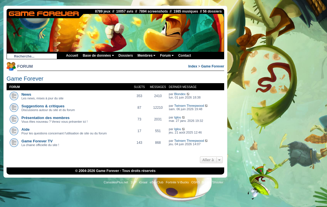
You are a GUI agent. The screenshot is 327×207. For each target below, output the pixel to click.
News (26, 94)
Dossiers (126, 56)
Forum (167, 56)
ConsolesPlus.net (116, 182)
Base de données (98, 56)
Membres (146, 56)
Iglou (177, 117)
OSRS (195, 182)
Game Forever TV (37, 141)
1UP (134, 182)
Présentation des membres (45, 118)
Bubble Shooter (212, 182)
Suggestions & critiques (43, 106)
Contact (184, 56)
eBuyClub (156, 182)
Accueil (72, 56)
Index (192, 66)
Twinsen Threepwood (189, 105)
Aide (25, 129)
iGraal (143, 182)
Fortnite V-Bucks (177, 182)
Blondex (180, 94)
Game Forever (212, 66)
